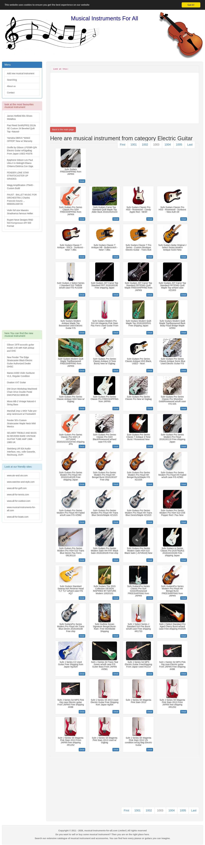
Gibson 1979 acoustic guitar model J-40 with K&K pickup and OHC (20, 347)
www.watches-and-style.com (21, 482)
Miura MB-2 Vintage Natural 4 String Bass (21, 403)
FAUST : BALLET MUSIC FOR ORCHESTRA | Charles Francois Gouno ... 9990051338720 (22, 199)
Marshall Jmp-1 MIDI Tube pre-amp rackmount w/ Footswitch (22, 412)
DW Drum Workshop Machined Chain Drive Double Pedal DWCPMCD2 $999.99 (22, 392)
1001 (133, 144)
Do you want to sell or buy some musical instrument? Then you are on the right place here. (102, 834)
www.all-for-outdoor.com (18, 501)
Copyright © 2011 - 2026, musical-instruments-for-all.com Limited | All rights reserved (102, 830)
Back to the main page (63, 129)
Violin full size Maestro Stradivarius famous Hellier (20, 212)
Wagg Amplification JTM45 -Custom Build (20, 187)
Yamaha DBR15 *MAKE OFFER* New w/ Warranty (19, 139)
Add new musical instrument (20, 73)
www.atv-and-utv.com (17, 475)
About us (11, 86)
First (122, 144)
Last (190, 144)
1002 (145, 144)
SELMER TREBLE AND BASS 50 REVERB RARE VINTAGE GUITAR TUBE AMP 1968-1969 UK (22, 437)
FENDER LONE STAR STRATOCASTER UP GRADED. (18, 175)
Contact (10, 92)
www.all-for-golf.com (17, 488)
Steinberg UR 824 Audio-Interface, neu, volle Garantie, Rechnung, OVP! (21, 451)
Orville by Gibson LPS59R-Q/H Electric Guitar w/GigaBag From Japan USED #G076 (22, 150)
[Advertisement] (22, 282)
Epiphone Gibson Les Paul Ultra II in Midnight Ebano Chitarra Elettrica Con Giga (20, 163)
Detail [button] (82, 181)
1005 (179, 144)
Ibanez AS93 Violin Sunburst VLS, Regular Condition (21, 374)
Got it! (191, 5)
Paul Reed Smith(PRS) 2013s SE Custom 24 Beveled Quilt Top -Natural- (21, 128)
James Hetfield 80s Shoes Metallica (19, 117)
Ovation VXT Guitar (16, 382)
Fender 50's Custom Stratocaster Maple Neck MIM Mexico (21, 423)
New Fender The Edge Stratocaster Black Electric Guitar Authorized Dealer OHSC (19, 362)
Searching (12, 80)
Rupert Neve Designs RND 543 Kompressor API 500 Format (20, 223)
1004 (168, 144)
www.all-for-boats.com (17, 517)
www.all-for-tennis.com (18, 494)
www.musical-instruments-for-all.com (21, 509)
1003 (156, 144)
